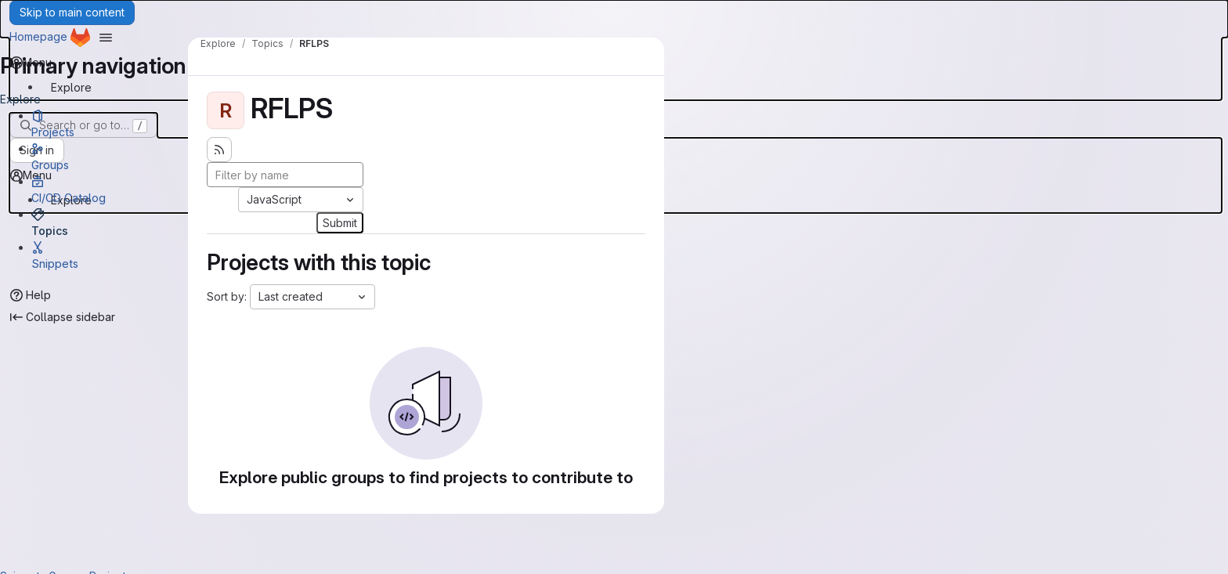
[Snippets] (109, 255)
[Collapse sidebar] (62, 317)
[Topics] (109, 222)
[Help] (30, 295)
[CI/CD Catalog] (109, 189)
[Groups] (109, 156)
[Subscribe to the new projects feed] (219, 149)
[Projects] (109, 123)
